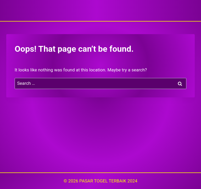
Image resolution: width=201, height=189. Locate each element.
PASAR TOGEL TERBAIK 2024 (108, 180)
